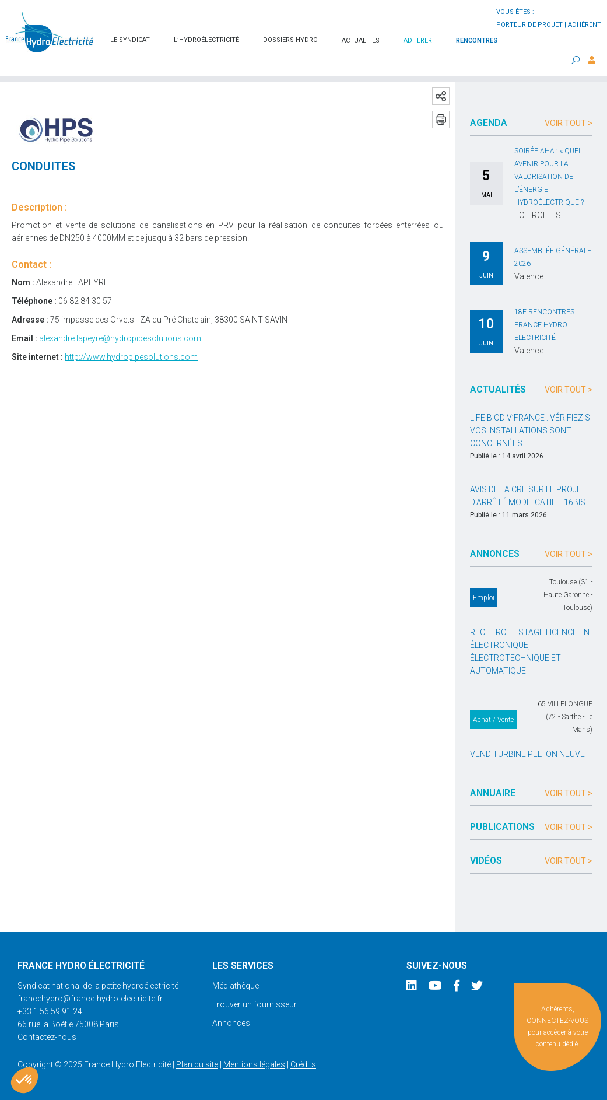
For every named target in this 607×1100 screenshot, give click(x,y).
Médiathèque (235, 985)
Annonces (231, 1023)
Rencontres (476, 40)
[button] (24, 1080)
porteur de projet (529, 25)
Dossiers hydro (290, 40)
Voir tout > (568, 123)
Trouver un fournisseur (254, 1004)
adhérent (584, 25)
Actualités (361, 40)
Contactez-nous (46, 1037)
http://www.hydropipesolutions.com (131, 357)
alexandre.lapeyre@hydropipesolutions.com (120, 338)
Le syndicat (130, 40)
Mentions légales (254, 1064)
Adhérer (418, 40)
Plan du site (197, 1064)
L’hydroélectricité (206, 40)
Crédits (303, 1064)
